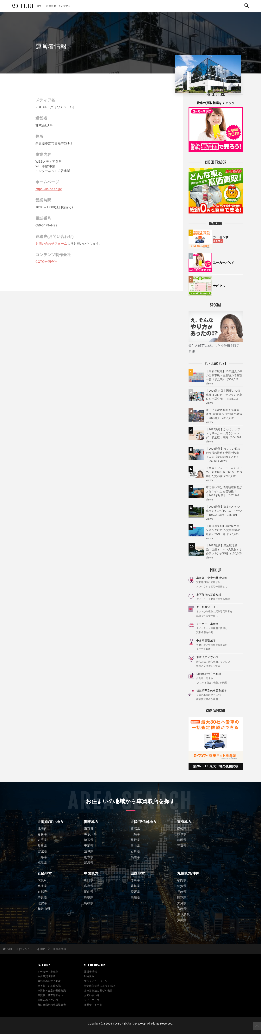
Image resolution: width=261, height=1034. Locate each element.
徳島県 (135, 880)
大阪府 (42, 880)
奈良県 (42, 897)
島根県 (89, 903)
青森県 (42, 834)
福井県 (135, 857)
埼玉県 (89, 840)
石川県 (135, 851)
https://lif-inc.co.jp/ (48, 189)
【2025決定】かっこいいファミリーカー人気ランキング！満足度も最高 (223, 435)
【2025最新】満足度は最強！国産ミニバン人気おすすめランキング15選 (224, 551)
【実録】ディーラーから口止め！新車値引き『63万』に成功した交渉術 (224, 474)
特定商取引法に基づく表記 (99, 985)
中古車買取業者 (47, 976)
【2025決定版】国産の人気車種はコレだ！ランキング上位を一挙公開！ (224, 396)
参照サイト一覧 (93, 1004)
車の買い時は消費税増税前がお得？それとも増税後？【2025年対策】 (224, 493)
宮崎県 (182, 908)
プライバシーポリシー (97, 981)
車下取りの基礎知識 (49, 985)
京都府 (42, 891)
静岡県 (182, 840)
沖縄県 (182, 920)
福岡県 (182, 880)
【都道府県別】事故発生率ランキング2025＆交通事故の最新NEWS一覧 (224, 532)
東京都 (89, 828)
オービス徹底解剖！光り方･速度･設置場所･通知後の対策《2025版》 (224, 416)
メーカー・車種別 (48, 971)
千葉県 (89, 845)
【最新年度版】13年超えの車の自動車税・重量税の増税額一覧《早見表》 (224, 377)
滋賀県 (42, 903)
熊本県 (182, 897)
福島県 (42, 862)
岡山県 (89, 891)
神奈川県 (90, 834)
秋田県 (42, 845)
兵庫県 (42, 886)
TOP (26, 949)
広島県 (89, 886)
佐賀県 (182, 886)
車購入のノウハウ (48, 1000)
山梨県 (135, 834)
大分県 (182, 903)
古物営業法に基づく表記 (98, 990)
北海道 (42, 828)
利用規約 (89, 976)
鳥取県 (89, 897)
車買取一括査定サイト (51, 995)
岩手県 (42, 840)
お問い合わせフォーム (51, 243)
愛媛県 (135, 891)
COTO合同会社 (46, 261)
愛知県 (182, 828)
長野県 (135, 840)
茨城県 (89, 851)
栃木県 (89, 857)
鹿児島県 (183, 914)
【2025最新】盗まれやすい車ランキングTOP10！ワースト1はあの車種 (224, 512)
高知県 (135, 897)
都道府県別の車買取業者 (52, 1004)
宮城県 (42, 851)
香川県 (135, 886)
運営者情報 (90, 971)
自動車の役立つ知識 (49, 981)
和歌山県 (44, 908)
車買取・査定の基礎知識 (52, 990)
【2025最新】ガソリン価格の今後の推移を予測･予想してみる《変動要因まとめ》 (223, 454)
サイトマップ (92, 1000)
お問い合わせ (92, 995)
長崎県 (182, 891)
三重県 (182, 845)
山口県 (89, 880)
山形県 (42, 857)
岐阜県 (182, 834)
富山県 (135, 845)
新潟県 (135, 828)
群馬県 (89, 862)
